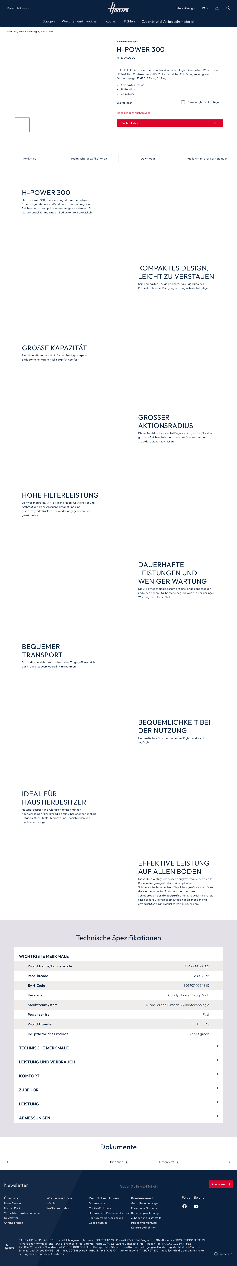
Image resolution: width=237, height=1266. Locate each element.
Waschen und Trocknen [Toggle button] (80, 21)
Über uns (11, 1198)
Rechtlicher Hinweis (104, 1198)
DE (203, 8)
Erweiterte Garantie (144, 1208)
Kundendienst (142, 1198)
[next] (229, 1162)
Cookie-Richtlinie (100, 1208)
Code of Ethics (98, 1222)
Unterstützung (184, 8)
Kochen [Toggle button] (111, 21)
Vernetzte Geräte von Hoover (23, 1213)
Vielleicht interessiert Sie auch (207, 158)
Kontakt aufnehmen (143, 1227)
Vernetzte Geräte (18, 8)
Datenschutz (97, 1203)
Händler (51, 1203)
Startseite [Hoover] (118, 8)
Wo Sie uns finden (60, 1198)
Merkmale (29, 158)
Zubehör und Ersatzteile (146, 1218)
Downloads (148, 158)
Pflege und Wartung (144, 1222)
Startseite (11, 31)
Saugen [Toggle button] (49, 21)
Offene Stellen (13, 1222)
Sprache (223, 1254)
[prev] (7, 1162)
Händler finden (168, 123)
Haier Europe (12, 1203)
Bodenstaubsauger (29, 31)
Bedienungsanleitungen (146, 1213)
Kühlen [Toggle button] (129, 21)
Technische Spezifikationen (89, 158)
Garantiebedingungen (145, 1203)
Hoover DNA (12, 1208)
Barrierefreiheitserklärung (106, 1218)
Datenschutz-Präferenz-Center (109, 1213)
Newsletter (11, 1218)
